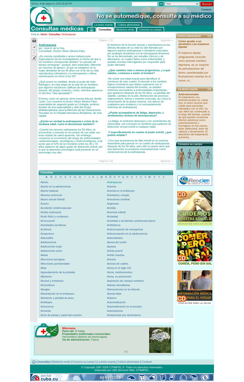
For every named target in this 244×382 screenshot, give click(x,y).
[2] (111, 40)
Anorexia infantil (116, 212)
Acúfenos (46, 229)
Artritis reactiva (115, 255)
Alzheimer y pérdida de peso (57, 298)
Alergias (45, 289)
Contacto (206, 9)
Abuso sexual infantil (53, 199)
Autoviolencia (114, 310)
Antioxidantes (115, 237)
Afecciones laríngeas (53, 259)
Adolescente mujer (51, 246)
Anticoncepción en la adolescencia (127, 233)
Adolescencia (48, 242)
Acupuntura (47, 233)
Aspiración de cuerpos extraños (125, 280)
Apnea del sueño (117, 242)
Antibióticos (113, 225)
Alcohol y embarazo (52, 280)
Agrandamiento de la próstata (58, 272)
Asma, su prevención (119, 276)
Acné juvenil (48, 220)
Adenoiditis (47, 237)
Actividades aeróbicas (53, 225)
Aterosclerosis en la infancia (123, 289)
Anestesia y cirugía (118, 195)
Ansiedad (112, 216)
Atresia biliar (114, 293)
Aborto (44, 182)
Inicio (44, 34)
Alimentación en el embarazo (57, 293)
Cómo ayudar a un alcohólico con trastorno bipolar (193, 44)
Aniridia (111, 207)
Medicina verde (61, 361)
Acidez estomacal (51, 212)
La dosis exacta (106, 361)
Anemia (111, 186)
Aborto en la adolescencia (56, 186)
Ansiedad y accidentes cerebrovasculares (131, 220)
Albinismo (46, 276)
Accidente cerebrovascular (56, 207)
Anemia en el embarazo (121, 190)
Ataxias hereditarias (118, 285)
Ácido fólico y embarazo (54, 216)
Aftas (43, 267)
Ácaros (45, 203)
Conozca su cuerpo (83, 361)
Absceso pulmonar (51, 195)
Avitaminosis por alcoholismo (124, 315)
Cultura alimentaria (128, 361)
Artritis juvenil (114, 250)
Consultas (54, 34)
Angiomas (113, 203)
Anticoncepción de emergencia (125, 229)
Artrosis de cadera (117, 263)
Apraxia (111, 246)
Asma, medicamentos (119, 272)
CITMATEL (142, 370)
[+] (209, 36)
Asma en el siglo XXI (119, 267)
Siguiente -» (167, 40)
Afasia (44, 255)
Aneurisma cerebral (118, 199)
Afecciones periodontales (55, 263)
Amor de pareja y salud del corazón (61, 315)
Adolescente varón (51, 250)
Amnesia (46, 310)
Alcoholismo (48, 285)
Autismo (112, 298)
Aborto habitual (49, 190)
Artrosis (111, 259)
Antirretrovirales (188, 94)
